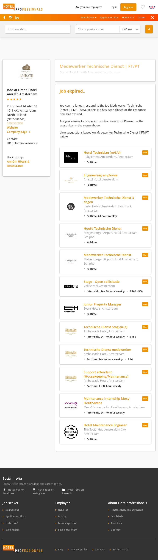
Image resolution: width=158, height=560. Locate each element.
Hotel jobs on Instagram (43, 491)
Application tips (109, 17)
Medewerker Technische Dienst (107, 255)
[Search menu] (149, 29)
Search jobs (12, 509)
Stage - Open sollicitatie (102, 281)
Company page (18, 132)
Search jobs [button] (87, 17)
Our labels (116, 516)
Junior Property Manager (102, 304)
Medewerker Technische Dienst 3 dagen (109, 199)
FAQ (60, 549)
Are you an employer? (89, 7)
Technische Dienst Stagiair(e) (105, 327)
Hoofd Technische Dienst (102, 228)
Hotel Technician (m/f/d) (102, 152)
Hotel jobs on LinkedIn (73, 491)
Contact (115, 529)
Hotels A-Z (128, 17)
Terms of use (120, 549)
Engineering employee (100, 175)
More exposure (67, 523)
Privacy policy (79, 549)
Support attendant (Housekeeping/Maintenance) (106, 374)
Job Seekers (12, 529)
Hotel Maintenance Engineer (105, 425)
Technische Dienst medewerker (107, 349)
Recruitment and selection (126, 509)
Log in (114, 7)
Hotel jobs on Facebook (13, 491)
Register (128, 7)
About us (116, 523)
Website (12, 127)
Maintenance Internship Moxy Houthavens (106, 400)
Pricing (61, 516)
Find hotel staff (67, 529)
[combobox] (130, 29)
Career (142, 17)
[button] (143, 7)
